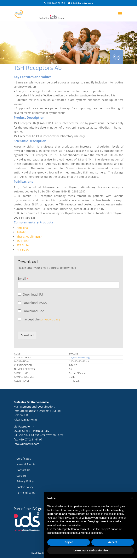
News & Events (26, 464)
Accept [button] (112, 542)
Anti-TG (21, 232)
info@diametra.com (26, 444)
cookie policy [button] (116, 513)
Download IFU (33, 294)
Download (27, 335)
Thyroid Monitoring (79, 357)
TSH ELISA (23, 241)
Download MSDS (35, 303)
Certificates (23, 458)
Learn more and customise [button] (90, 550)
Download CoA (33, 311)
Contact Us (23, 470)
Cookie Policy (24, 487)
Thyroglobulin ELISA (29, 236)
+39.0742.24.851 (29, 435)
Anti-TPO (22, 228)
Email (23, 279)
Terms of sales (25, 492)
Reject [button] (69, 542)
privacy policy (50, 319)
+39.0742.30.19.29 (51, 435)
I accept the (41, 319)
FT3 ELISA (23, 245)
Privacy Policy (25, 481)
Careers (21, 475)
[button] (132, 498)
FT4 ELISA (23, 249)
